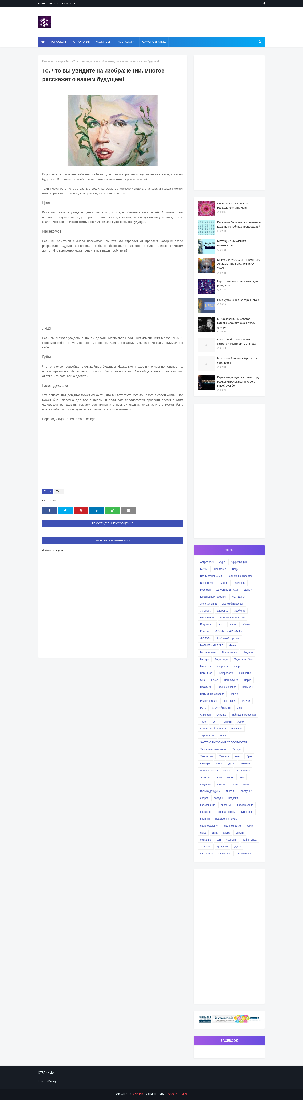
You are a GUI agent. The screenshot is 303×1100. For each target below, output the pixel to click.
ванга (219, 763)
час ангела (206, 853)
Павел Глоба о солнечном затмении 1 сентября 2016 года (236, 342)
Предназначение (226, 687)
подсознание (207, 805)
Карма (233, 624)
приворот (205, 812)
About (53, 3)
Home (41, 3)
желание (245, 763)
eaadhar (137, 1094)
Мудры (238, 666)
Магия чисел (229, 652)
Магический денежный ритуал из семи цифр (237, 360)
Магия (232, 645)
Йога (221, 624)
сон (219, 839)
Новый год (206, 673)
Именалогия (207, 617)
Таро (203, 721)
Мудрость (222, 666)
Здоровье (222, 610)
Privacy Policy (47, 1081)
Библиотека (219, 569)
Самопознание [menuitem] (154, 42)
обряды (218, 798)
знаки (218, 777)
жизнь (226, 770)
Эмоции (236, 749)
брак (249, 756)
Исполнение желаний (232, 617)
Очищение (245, 673)
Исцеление (206, 624)
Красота (205, 631)
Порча (247, 680)
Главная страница (52, 61)
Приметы (247, 687)
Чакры (223, 735)
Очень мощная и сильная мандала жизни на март (233, 205)
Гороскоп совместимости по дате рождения (238, 283)
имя (242, 777)
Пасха (214, 680)
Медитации (221, 659)
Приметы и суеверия (212, 694)
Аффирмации (239, 562)
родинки (205, 819)
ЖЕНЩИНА (238, 596)
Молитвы (205, 666)
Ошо (203, 680)
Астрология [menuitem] (81, 42)
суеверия (231, 839)
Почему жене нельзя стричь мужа (238, 300)
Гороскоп (205, 590)
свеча (249, 825)
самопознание (232, 825)
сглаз (203, 832)
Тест (68, 61)
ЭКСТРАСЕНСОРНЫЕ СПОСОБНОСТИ (223, 742)
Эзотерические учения (213, 749)
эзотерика (224, 853)
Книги (246, 624)
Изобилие (240, 610)
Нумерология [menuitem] (126, 42)
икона (230, 777)
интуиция (205, 784)
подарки (233, 798)
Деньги (248, 590)
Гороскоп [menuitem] (58, 42)
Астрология (207, 562)
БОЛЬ (203, 569)
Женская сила (208, 603)
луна (246, 784)
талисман (205, 846)
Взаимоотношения (211, 576)
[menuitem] (43, 42)
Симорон (205, 714)
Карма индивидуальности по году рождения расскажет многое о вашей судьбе (238, 381)
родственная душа (226, 819)
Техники (227, 721)
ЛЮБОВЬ (205, 638)
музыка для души (210, 791)
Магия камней (208, 652)
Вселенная (206, 583)
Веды (235, 569)
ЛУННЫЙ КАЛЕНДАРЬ (228, 631)
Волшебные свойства (239, 576)
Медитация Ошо (243, 659)
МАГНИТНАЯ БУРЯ (211, 645)
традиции (222, 846)
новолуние (245, 791)
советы (240, 832)
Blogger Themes (176, 1094)
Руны (203, 708)
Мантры (204, 659)
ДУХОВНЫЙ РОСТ (227, 590)
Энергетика (206, 756)
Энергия (224, 756)
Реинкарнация (208, 701)
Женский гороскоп (232, 603)
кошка (234, 784)
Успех (240, 721)
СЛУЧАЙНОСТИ (221, 708)
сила (214, 832)
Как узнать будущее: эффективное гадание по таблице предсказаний (239, 224)
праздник (226, 805)
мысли (230, 791)
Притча (234, 694)
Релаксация (230, 701)
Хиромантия (207, 735)
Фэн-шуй (236, 728)
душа (231, 763)
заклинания (243, 770)
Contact (68, 3)
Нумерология (226, 673)
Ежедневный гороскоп (213, 596)
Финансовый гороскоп (213, 728)
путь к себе (246, 812)
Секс (239, 708)
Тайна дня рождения (244, 714)
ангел (238, 756)
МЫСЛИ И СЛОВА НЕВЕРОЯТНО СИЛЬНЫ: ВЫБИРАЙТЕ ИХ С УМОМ (238, 264)
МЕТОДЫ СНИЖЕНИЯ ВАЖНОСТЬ (231, 243)
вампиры (205, 763)
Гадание (223, 583)
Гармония (239, 583)
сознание (205, 839)
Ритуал (246, 701)
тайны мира (249, 839)
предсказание (245, 805)
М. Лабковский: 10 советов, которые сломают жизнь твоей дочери (236, 323)
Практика (205, 687)
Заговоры (205, 610)
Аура (222, 562)
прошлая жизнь (226, 812)
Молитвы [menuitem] (103, 42)
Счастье (221, 714)
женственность (209, 770)
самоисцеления (209, 825)
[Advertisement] (112, 291)
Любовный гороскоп (228, 638)
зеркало (205, 777)
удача (237, 846)
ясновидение (243, 853)
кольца (221, 784)
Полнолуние (231, 680)
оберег (204, 798)
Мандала (247, 652)
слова (226, 832)
